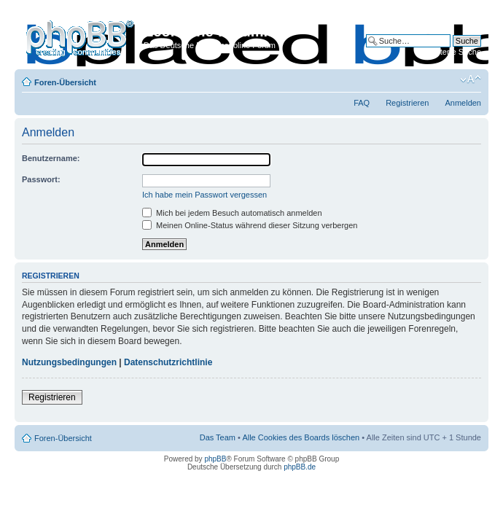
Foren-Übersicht (65, 82)
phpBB (215, 459)
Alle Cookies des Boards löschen (300, 437)
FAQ (362, 102)
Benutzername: (50, 158)
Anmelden (463, 102)
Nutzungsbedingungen (69, 362)
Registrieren (407, 102)
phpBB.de (300, 467)
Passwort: (41, 179)
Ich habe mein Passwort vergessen (204, 194)
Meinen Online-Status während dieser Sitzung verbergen (249, 225)
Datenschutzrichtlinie (168, 362)
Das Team (217, 437)
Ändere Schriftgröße (470, 79)
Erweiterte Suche (450, 51)
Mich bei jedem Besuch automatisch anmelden (232, 213)
